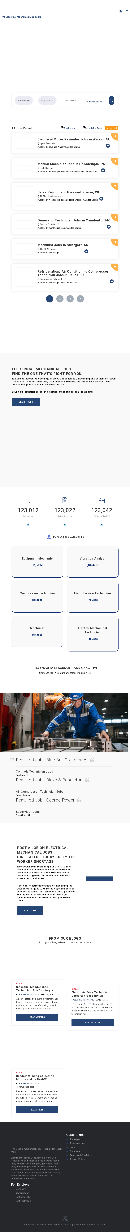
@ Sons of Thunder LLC (48, 224)
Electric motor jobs (29, 995)
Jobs (72, 1147)
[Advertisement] (65, 332)
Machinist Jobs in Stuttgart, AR (63, 245)
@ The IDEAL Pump (47, 249)
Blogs (19, 984)
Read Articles (37, 1017)
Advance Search (94, 101)
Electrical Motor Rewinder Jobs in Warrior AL (74, 139)
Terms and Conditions (81, 1155)
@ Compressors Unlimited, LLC (52, 279)
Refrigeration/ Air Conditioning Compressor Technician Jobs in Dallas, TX (73, 273)
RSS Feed (112, 128)
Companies (76, 1151)
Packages (75, 1139)
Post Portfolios (23, 1201)
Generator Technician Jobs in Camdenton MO (74, 220)
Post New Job (77, 1143)
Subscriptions (22, 1193)
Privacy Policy (77, 1159)
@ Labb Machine (45, 168)
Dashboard (20, 1189)
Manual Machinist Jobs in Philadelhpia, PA (71, 164)
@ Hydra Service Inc (47, 143)
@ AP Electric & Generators (50, 196)
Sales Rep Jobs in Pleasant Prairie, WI (68, 192)
